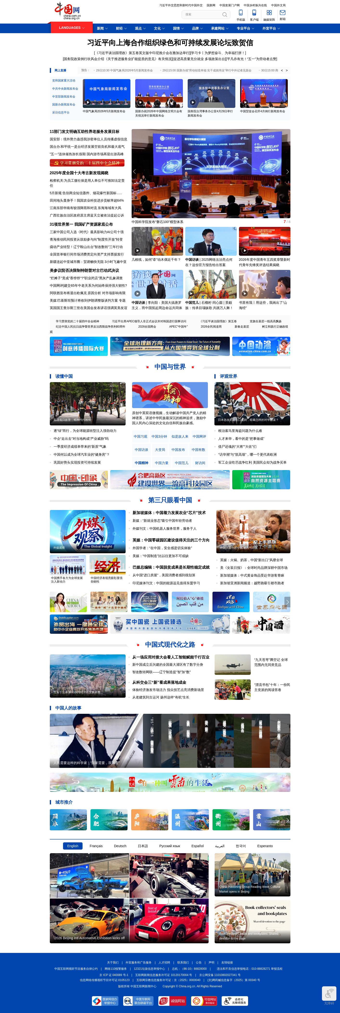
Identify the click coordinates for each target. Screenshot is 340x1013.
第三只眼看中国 (170, 500)
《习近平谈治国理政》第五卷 (218, 321)
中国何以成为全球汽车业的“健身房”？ (82, 454)
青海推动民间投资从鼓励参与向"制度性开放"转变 (86, 239)
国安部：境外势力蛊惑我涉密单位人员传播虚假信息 (88, 139)
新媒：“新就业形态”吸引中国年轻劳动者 (162, 520)
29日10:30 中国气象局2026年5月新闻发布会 (124, 70)
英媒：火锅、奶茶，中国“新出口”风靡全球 (251, 560)
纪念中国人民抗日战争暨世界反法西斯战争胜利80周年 (90, 326)
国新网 (211, 5)
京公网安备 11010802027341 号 (220, 975)
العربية (220, 846)
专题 (122, 300)
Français (96, 846)
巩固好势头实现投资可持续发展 (77, 462)
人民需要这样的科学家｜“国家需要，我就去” (86, 763)
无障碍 (329, 995)
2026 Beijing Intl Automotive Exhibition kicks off (90, 938)
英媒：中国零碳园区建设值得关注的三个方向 (171, 540)
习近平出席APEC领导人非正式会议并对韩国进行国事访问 (149, 321)
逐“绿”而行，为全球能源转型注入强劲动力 (85, 431)
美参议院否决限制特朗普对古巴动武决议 (84, 270)
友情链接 (227, 962)
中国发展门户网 (229, 5)
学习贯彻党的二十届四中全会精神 (77, 321)
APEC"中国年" (178, 326)
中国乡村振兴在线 (255, 5)
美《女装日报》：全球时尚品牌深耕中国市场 (254, 568)
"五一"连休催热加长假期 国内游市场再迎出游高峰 (87, 154)
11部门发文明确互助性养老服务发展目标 (85, 132)
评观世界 (228, 376)
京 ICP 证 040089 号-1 (113, 975)
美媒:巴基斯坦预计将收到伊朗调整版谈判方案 (84, 300)
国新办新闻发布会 (63, 104)
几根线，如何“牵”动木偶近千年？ (156, 259)
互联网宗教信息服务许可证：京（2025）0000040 (168, 980)
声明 (211, 962)
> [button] (287, 70)
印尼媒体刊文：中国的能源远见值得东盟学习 (166, 583)
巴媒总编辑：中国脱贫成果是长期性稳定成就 (171, 567)
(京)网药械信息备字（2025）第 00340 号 (233, 980)
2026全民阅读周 (211, 326)
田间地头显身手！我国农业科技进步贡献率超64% (87, 200)
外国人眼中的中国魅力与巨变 (238, 547)
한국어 (241, 846)
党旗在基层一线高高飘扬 (266, 321)
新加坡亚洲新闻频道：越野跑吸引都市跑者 (252, 583)
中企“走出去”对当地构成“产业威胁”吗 (81, 439)
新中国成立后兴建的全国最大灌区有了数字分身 (167, 664)
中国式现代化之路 (170, 644)
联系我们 (183, 962)
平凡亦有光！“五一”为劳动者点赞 (251, 59)
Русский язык (169, 846)
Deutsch (120, 846)
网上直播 (60, 70)
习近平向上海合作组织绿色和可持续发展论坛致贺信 (170, 43)
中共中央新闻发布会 (65, 88)
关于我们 (113, 962)
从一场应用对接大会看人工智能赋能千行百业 (170, 657)
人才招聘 (164, 962)
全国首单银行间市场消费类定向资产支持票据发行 (87, 254)
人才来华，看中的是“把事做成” (241, 439)
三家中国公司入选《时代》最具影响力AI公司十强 (87, 232)
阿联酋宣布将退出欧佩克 (68, 293)
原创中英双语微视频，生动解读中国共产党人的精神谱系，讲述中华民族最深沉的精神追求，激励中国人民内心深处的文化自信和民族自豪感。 (169, 418)
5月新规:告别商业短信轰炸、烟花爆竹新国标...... (86, 193)
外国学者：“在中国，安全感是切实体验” (162, 548)
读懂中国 (64, 376)
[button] (287, 171)
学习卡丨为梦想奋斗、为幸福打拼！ (218, 53)
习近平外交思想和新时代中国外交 (181, 5)
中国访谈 (192, 259)
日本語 (143, 846)
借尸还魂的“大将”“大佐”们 (237, 446)
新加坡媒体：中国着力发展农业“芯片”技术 (169, 513)
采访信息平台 (61, 112)
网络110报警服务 (116, 968)
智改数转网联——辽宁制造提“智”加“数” (161, 672)
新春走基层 (242, 326)
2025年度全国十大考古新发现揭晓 (79, 173)
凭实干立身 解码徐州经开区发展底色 (76, 692)
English (72, 846)
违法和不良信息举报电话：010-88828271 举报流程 (249, 968)
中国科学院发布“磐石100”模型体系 (157, 222)
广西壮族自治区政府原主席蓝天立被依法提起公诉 (87, 215)
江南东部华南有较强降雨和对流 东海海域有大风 (86, 208)
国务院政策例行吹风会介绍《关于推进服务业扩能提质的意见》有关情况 (118, 59)
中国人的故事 (68, 708)
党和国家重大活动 (63, 80)
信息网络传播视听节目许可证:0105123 (104, 980)
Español (198, 846)
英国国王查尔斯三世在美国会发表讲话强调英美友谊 (88, 308)
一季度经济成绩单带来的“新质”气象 (80, 446)
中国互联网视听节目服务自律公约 (76, 968)
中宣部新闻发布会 (63, 96)
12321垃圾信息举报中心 (149, 968)
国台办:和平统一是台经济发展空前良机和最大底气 (87, 147)
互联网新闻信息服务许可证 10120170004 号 (163, 975)
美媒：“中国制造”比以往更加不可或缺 (161, 556)
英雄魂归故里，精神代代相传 (72, 420)
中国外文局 (278, 5)
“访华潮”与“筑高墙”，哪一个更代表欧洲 (247, 454)
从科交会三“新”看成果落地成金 (159, 682)
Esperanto (265, 846)
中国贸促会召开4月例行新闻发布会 (262, 111)
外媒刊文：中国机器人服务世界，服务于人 (165, 528)
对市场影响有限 (114, 293)
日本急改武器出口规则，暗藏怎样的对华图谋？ (248, 420)
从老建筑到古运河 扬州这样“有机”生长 (160, 697)
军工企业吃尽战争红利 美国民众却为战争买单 (252, 462)
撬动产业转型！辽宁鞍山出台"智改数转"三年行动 (86, 247)
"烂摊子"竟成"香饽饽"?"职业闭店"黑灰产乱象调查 (86, 278)
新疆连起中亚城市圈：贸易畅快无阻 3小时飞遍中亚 (88, 262)
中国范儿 (192, 303)
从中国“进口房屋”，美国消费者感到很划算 (164, 575)
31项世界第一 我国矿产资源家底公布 (81, 224)
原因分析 (94, 293)
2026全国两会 (147, 326)
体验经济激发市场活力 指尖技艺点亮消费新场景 (168, 690)
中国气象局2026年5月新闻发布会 (104, 111)
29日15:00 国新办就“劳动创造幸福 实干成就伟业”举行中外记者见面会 (206, 70)
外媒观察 (59, 547)
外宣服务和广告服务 (139, 962)
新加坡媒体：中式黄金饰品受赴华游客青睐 (252, 575)
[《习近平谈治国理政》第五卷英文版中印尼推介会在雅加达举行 (141, 53)
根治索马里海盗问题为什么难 (240, 431)
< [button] (282, 70)
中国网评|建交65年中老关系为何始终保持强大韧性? (88, 285)
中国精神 (141, 463)
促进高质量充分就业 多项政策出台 (199, 59)
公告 (199, 962)
